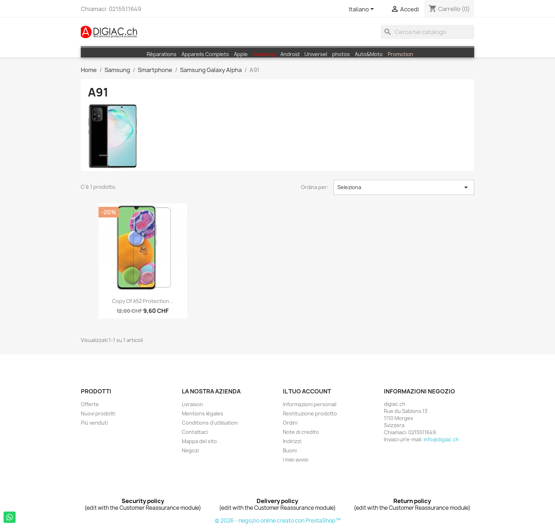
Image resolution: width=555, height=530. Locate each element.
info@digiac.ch (441, 439)
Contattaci (195, 432)
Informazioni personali (309, 404)
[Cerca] (427, 32)
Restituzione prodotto (310, 413)
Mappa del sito (199, 441)
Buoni (290, 450)
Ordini (290, 422)
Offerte (90, 404)
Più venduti (94, 422)
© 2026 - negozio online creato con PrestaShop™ (278, 520)
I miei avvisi (295, 459)
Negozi (190, 450)
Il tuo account (307, 391)
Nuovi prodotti (98, 413)
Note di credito (301, 432)
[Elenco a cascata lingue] (362, 9)
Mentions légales (202, 413)
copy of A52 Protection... (142, 301)
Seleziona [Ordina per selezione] (404, 187)
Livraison (192, 404)
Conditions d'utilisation (210, 422)
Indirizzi (292, 441)
